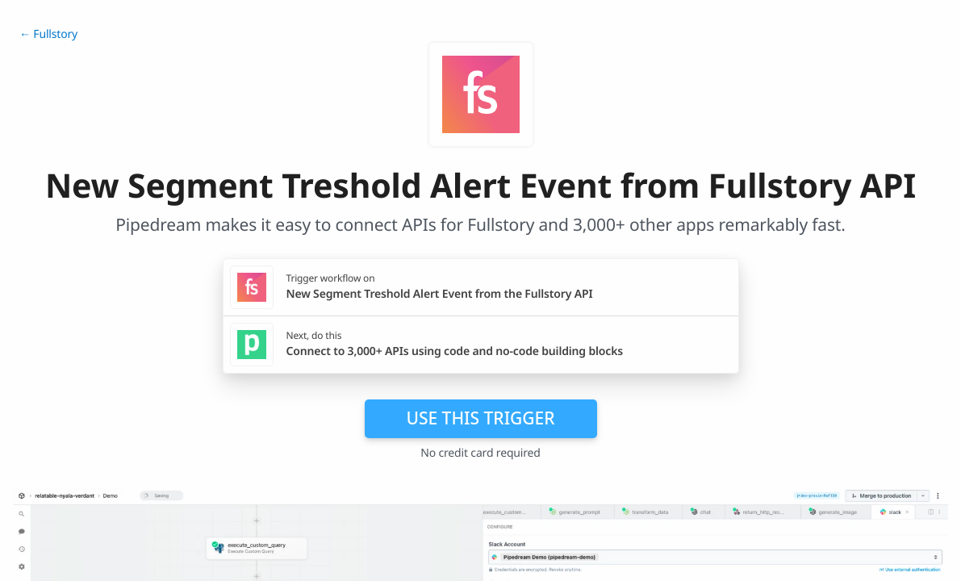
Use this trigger (480, 418)
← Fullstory (48, 34)
